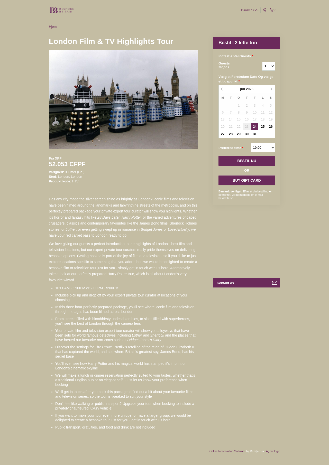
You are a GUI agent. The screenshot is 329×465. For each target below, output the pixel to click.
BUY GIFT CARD (247, 180)
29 (239, 134)
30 (247, 134)
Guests (233, 65)
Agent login (273, 451)
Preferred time (230, 148)
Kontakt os (225, 283)
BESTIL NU (246, 161)
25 (262, 126)
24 (255, 126)
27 (222, 134)
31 (255, 134)
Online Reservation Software (227, 451)
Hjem (53, 27)
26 (270, 126)
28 (230, 134)
